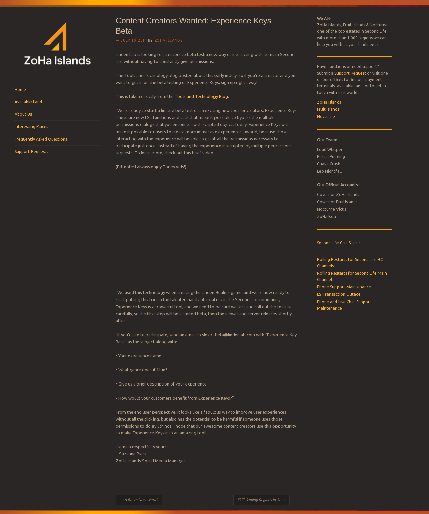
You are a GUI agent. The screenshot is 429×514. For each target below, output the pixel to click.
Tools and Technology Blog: (202, 96)
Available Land (28, 102)
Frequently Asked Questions (41, 139)
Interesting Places (31, 126)
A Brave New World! (139, 500)
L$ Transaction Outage (339, 294)
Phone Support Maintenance (344, 287)
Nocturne (326, 116)
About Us (23, 114)
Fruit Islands (328, 109)
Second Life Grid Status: (339, 243)
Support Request (350, 73)
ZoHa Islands (169, 40)
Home (20, 89)
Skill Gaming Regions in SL (261, 500)
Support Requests (31, 151)
